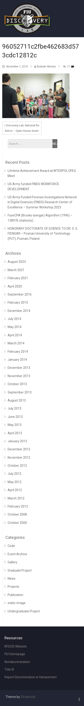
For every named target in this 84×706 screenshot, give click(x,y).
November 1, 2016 (17, 66)
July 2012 (14, 473)
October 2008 (17, 514)
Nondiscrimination (17, 662)
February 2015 (18, 302)
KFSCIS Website (15, 646)
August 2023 (17, 261)
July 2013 (14, 408)
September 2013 (20, 392)
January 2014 (17, 359)
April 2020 (15, 286)
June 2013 (15, 417)
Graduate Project (20, 570)
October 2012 (17, 465)
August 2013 (17, 400)
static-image (17, 603)
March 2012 (16, 498)
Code (11, 546)
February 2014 (18, 351)
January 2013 (17, 441)
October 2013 (17, 384)
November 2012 (19, 457)
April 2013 (15, 433)
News (11, 578)
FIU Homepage (14, 654)
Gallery (12, 562)
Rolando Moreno (46, 66)
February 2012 (18, 506)
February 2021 (18, 278)
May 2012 (15, 482)
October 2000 (17, 523)
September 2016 (20, 294)
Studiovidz (28, 697)
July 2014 (14, 319)
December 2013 (19, 367)
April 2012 (15, 490)
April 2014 (15, 335)
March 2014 (16, 343)
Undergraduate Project (24, 611)
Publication (15, 595)
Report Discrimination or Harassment (30, 677)
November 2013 (19, 376)
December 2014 (19, 311)
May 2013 (15, 425)
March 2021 (16, 270)
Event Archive (17, 554)
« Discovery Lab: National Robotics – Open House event (21, 128)
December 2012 (19, 449)
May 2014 (15, 327)
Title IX (9, 669)
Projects (13, 586)
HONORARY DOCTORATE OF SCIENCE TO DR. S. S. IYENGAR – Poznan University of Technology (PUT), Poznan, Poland (43, 233)
